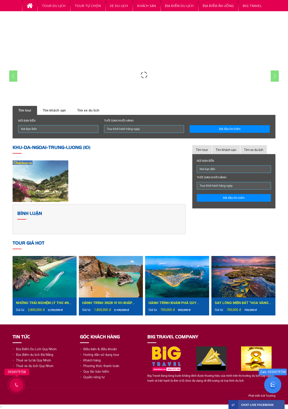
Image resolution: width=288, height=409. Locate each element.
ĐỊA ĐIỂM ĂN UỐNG (218, 5)
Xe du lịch (119, 5)
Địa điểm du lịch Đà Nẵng (34, 355)
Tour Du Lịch (54, 5)
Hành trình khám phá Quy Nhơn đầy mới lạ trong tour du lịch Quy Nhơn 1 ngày (174, 303)
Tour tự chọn (88, 5)
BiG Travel (252, 5)
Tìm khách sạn (54, 110)
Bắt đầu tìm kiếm (230, 129)
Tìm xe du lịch (88, 110)
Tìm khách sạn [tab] (226, 150)
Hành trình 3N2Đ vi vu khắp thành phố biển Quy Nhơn (107, 303)
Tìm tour (24, 110)
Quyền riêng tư (94, 377)
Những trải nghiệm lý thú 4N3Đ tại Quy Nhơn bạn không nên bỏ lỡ (44, 303)
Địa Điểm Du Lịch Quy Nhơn (36, 349)
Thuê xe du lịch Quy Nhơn (34, 366)
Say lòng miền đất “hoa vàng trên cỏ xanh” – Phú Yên (241, 303)
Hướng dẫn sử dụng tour (101, 355)
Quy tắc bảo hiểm (96, 372)
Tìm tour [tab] (202, 150)
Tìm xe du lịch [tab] (253, 150)
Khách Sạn (146, 5)
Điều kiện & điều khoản (100, 349)
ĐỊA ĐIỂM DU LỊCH (179, 5)
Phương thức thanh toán (101, 366)
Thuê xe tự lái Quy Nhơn (33, 360)
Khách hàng (92, 360)
